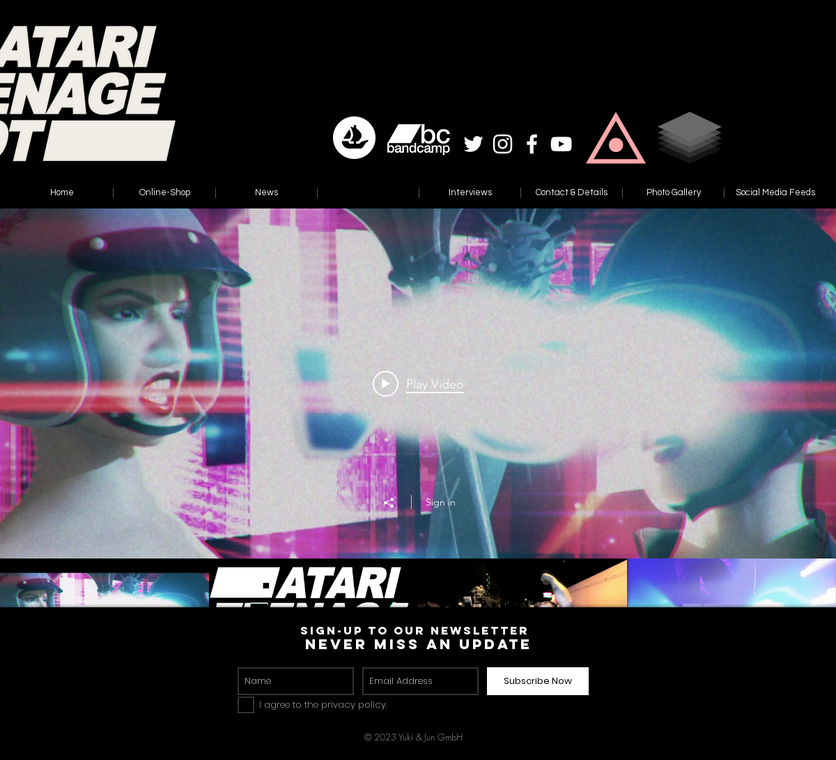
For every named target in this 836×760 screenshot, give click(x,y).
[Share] (395, 503)
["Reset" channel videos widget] (418, 442)
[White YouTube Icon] (561, 144)
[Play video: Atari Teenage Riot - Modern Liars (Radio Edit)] (418, 383)
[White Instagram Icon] (503, 144)
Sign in (441, 502)
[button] (616, 138)
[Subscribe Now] (538, 681)
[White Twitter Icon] (473, 144)
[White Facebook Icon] (532, 144)
